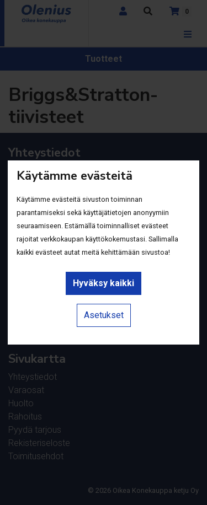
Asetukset (104, 315)
